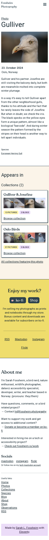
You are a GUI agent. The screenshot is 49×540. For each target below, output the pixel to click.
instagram (22, 461)
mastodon (7, 461)
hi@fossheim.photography (30, 411)
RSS (7, 339)
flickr (34, 461)
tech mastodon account (30, 465)
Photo (4, 18)
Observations (9, 507)
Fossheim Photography (9, 4)
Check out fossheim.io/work (22, 446)
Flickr (24, 347)
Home (4, 482)
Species (6, 493)
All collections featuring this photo (22, 261)
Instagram (38, 339)
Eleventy (24, 531)
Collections (8, 489)
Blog (4, 496)
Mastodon (21, 339)
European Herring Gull (11, 153)
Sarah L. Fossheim (27, 527)
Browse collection (14, 218)
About (4, 500)
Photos (5, 485)
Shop (4, 504)
